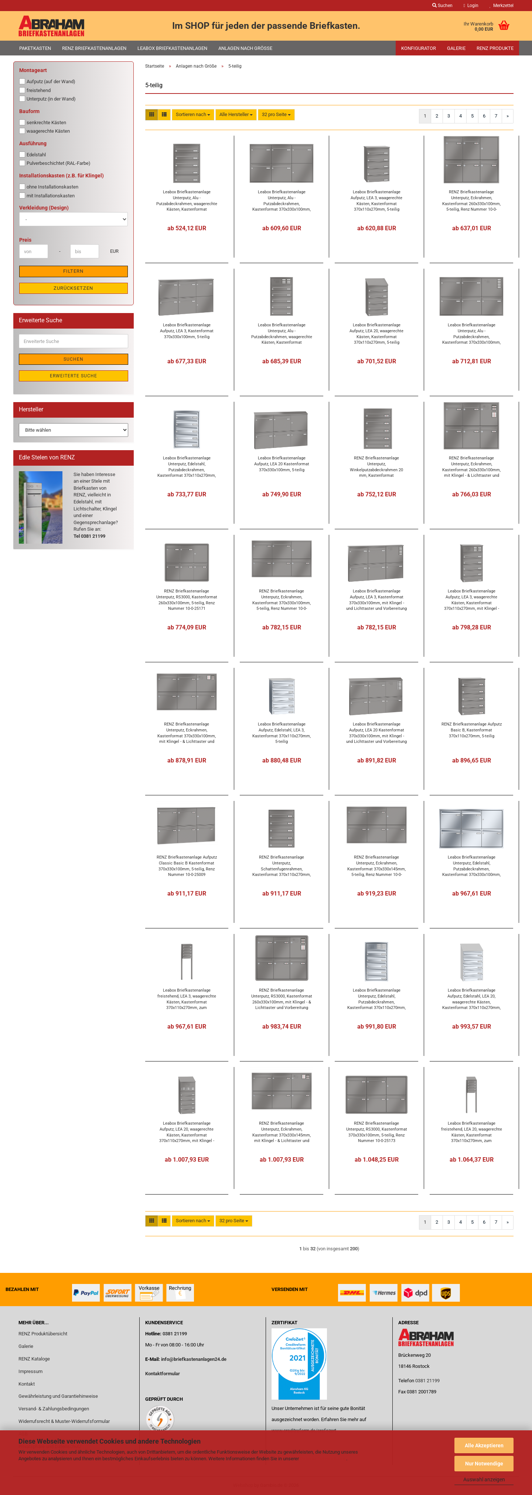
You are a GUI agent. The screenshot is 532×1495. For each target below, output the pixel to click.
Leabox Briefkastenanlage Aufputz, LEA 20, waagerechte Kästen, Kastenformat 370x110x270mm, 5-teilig (376, 333)
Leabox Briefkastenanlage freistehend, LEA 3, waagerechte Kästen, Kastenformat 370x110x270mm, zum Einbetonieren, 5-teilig (186, 999)
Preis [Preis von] (25, 239)
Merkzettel (502, 5)
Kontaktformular (162, 1373)
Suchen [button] (442, 5)
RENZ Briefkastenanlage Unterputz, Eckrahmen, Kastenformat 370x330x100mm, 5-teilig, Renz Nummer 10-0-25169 (281, 600)
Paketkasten (35, 48)
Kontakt (26, 1384)
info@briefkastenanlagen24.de (193, 1359)
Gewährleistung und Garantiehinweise (58, 1396)
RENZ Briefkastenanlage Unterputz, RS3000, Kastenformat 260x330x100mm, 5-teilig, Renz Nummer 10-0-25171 (186, 600)
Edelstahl (32, 154)
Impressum (30, 1371)
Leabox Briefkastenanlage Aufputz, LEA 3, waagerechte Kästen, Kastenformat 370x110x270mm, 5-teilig (376, 200)
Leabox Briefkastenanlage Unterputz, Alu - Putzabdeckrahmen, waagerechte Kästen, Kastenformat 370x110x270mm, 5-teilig (186, 200)
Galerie (456, 48)
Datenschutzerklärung (323, 1458)
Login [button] (471, 5)
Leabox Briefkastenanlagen (172, 48)
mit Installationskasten (47, 195)
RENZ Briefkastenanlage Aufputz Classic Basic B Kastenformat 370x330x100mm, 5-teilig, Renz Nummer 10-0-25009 (187, 866)
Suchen (73, 359)
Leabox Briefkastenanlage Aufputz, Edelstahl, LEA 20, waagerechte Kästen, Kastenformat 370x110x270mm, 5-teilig (471, 999)
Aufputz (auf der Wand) (47, 81)
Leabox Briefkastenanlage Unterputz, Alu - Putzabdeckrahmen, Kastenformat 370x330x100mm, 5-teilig (281, 200)
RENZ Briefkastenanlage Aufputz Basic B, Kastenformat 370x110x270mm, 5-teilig (471, 730)
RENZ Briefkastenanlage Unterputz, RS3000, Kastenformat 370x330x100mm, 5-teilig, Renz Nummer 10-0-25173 (376, 1132)
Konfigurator (418, 48)
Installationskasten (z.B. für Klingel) (61, 175)
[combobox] (193, 114)
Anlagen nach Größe (245, 48)
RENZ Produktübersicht (42, 1333)
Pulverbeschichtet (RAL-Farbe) (55, 163)
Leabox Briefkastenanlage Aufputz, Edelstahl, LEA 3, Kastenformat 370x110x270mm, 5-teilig (281, 733)
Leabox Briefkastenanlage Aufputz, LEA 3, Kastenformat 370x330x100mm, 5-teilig (187, 331)
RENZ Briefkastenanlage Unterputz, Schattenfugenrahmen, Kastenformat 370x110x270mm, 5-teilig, (281, 866)
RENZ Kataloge (34, 1359)
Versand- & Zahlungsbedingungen (53, 1408)
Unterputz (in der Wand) (47, 99)
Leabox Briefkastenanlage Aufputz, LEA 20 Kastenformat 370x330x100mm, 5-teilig (281, 464)
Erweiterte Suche (73, 375)
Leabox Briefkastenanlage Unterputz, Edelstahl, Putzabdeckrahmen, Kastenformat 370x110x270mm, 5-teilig (186, 467)
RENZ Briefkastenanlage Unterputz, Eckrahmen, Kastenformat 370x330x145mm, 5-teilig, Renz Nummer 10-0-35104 (376, 866)
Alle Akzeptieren (484, 1445)
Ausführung (33, 143)
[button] (151, 114)
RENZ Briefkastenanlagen (94, 48)
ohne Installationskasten (48, 187)
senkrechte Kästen (42, 122)
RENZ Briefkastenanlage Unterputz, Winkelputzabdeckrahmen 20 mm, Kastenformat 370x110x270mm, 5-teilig (376, 467)
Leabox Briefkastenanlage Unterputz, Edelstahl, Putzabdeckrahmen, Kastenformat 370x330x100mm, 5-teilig (471, 866)
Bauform (29, 111)
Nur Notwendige (484, 1464)
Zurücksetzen (73, 288)
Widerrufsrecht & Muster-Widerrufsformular (64, 1421)
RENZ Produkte (495, 48)
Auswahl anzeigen (484, 1479)
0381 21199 (174, 1333)
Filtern (73, 271)
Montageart (33, 70)
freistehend (35, 90)
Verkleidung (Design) (44, 207)
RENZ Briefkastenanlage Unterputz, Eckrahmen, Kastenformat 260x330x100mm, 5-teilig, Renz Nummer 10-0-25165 (471, 200)
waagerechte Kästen (44, 131)
